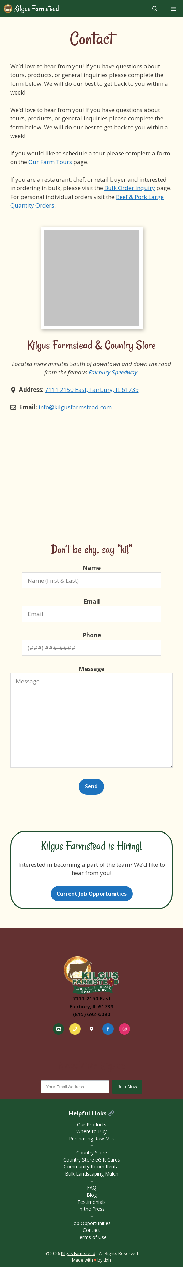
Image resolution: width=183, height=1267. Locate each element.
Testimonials (91, 1202)
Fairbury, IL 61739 (91, 1006)
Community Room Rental (92, 1166)
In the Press (91, 1209)
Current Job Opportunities (92, 893)
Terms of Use (92, 1237)
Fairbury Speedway (113, 372)
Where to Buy (91, 1131)
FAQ (91, 1187)
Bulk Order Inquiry (129, 188)
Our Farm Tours (50, 162)
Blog (92, 1195)
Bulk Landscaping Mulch (91, 1173)
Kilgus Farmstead (36, 8)
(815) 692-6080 (91, 1014)
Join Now (127, 1087)
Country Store (91, 1152)
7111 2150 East (92, 998)
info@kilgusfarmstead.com (75, 407)
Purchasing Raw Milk (91, 1138)
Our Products (91, 1124)
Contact (91, 1230)
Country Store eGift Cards (91, 1159)
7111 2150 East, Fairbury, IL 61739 (92, 390)
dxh (107, 1260)
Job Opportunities (91, 1223)
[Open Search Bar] (155, 8)
